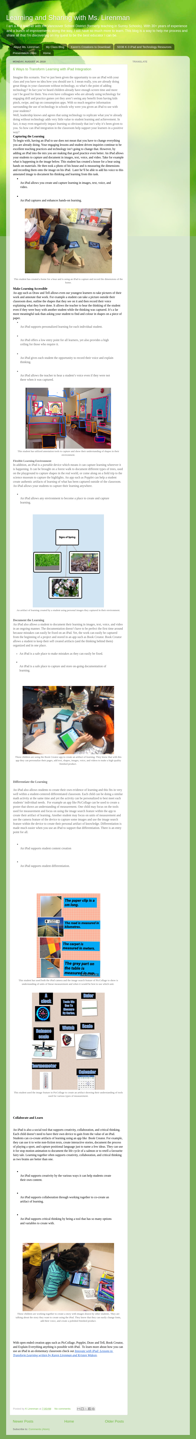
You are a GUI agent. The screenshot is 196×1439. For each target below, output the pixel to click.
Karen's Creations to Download (90, 47)
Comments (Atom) (39, 1429)
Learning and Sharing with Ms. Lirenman (68, 18)
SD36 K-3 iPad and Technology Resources (144, 47)
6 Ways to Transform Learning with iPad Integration (52, 69)
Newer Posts (23, 1421)
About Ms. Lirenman (26, 47)
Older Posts (114, 1421)
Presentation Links (24, 53)
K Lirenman (32, 1408)
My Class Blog (55, 47)
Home (47, 53)
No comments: (63, 1408)
